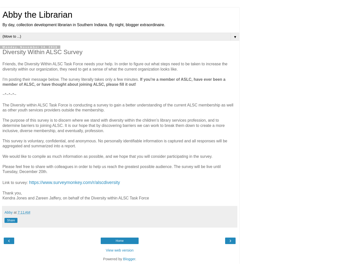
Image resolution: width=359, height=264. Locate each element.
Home (120, 241)
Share (11, 220)
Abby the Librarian (37, 14)
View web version (120, 250)
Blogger (129, 259)
